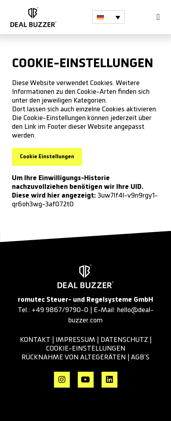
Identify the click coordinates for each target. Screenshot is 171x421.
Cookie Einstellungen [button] (47, 156)
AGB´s (140, 357)
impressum (75, 339)
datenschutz (124, 339)
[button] (108, 17)
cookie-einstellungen (85, 348)
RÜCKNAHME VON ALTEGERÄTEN (74, 357)
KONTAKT (35, 339)
